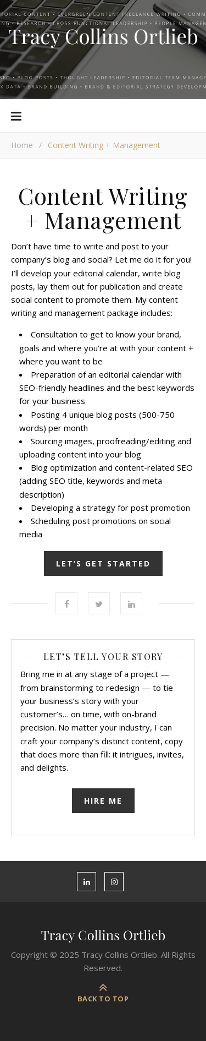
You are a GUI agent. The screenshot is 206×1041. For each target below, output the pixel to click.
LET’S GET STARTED (103, 563)
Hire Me (103, 800)
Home (22, 145)
